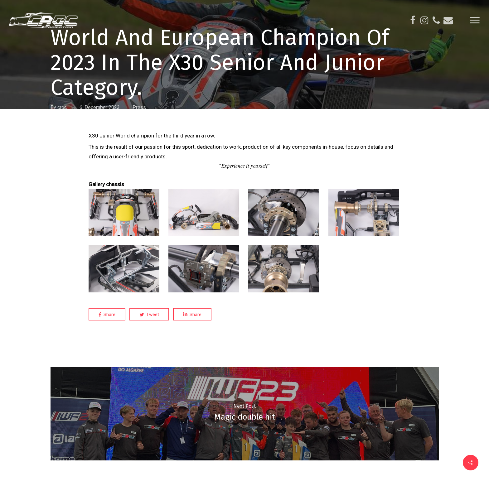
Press (139, 107)
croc (62, 107)
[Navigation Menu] (475, 20)
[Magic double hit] (245, 413)
